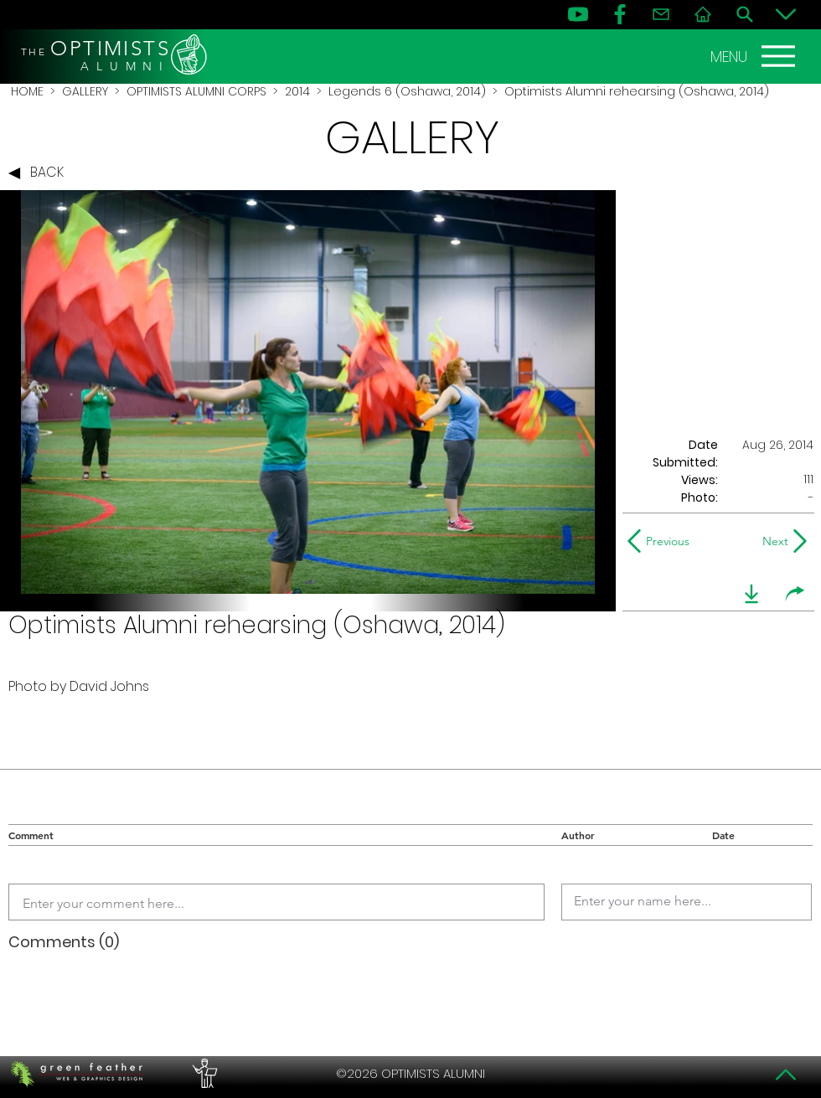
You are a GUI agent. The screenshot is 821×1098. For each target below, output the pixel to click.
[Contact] (661, 14)
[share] (795, 594)
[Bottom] (786, 14)
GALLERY (85, 91)
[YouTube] (578, 14)
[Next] (772, 541)
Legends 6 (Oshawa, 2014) (407, 91)
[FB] (620, 14)
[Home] (703, 14)
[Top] (786, 1074)
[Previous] (662, 541)
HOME (27, 91)
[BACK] (40, 173)
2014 (297, 91)
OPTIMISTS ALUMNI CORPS (196, 91)
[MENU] (754, 56)
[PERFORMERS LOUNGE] (202, 1073)
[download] (751, 594)
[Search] (745, 14)
